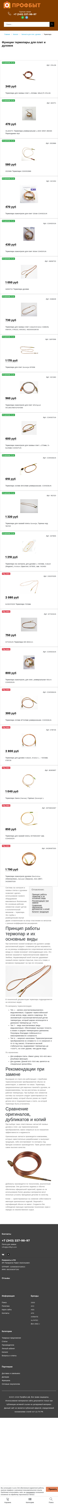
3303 (33, 1302)
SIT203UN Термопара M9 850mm (19, 642)
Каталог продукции (40, 912)
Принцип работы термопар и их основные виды (39, 896)
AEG (32, 1310)
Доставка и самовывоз (11, 1373)
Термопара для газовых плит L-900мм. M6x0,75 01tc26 (28, 93)
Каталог (5, 1352)
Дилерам (5, 1377)
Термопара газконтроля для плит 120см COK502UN (26, 214)
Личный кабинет (8, 1349)
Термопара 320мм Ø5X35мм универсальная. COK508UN (28, 486)
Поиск (4, 1302)
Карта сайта (7, 1310)
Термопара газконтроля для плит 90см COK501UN (25, 251)
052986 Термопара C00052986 (18, 171)
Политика (5, 1306)
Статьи (4, 1341)
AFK (32, 1313)
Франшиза (6, 1380)
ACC (32, 1306)
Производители (8, 1345)
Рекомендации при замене (40, 902)
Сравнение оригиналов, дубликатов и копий (41, 907)
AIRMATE (34, 1317)
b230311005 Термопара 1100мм (18, 604)
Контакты (5, 1313)
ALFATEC (34, 1320)
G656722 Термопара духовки (17, 289)
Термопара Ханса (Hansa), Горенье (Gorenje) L (24, 798)
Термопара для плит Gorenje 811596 (20, 367)
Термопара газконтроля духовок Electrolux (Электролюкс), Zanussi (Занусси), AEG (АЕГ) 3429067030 (23, 878)
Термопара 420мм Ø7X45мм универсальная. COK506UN (28, 720)
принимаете (30, 1492)
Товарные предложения (11, 1338)
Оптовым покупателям (11, 1384)
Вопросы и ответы (9, 1356)
